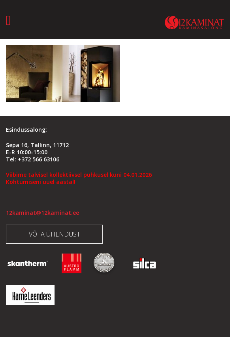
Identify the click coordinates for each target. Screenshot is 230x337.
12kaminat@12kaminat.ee (42, 212)
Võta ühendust (54, 234)
